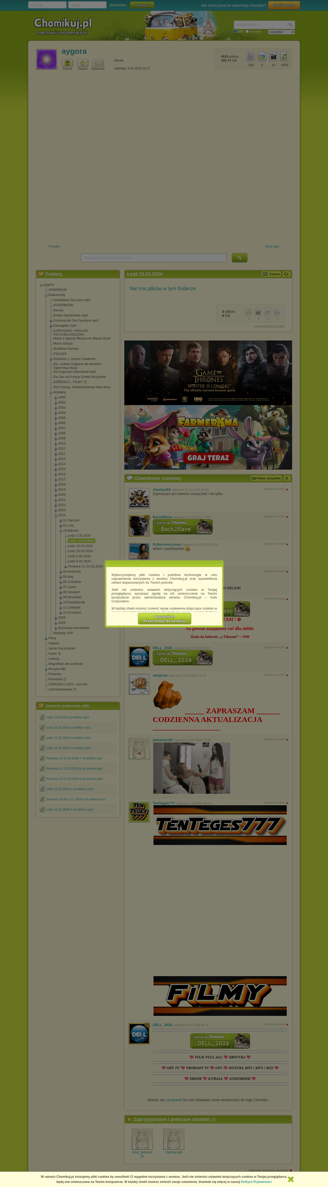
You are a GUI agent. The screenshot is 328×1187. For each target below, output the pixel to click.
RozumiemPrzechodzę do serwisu (165, 618)
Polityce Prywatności (256, 1182)
